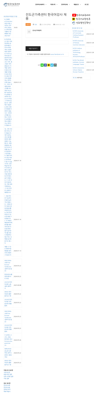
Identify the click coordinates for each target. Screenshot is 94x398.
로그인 (87, 4)
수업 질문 (6, 378)
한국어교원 (7, 387)
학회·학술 (6, 391)
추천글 (11, 16)
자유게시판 (7, 372)
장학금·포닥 (7, 389)
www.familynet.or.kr (57, 54)
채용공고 (78, 4)
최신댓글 (6, 16)
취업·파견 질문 (8, 374)
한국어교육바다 (41, 4)
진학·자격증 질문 (8, 376)
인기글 (15, 16)
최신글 (74, 28)
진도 (35, 24)
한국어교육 (66, 4)
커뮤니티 (55, 4)
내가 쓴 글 (79, 28)
